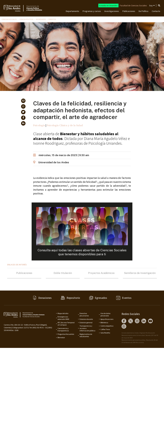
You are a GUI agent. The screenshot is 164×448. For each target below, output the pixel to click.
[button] (23, 101)
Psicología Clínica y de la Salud (65, 125)
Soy (151, 5)
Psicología (39, 125)
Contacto (156, 11)
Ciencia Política (26, 19)
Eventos (52, 19)
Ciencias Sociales (9, 19)
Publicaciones (128, 11)
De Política (143, 11)
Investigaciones (111, 11)
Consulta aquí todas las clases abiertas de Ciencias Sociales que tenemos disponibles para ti (82, 252)
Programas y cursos (92, 11)
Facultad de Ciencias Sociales (133, 5)
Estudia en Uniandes (108, 5)
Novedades (41, 19)
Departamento (72, 11)
